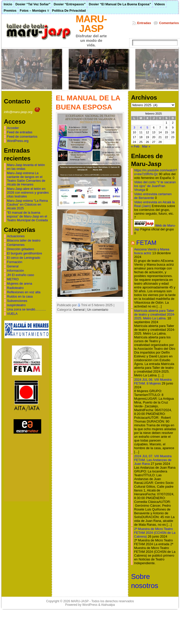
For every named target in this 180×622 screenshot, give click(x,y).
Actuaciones (16, 236)
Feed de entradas (19, 132)
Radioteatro (15, 288)
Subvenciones (17, 301)
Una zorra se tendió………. (26, 309)
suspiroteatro (16, 305)
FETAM (146, 242)
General (13, 266)
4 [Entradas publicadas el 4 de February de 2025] (141, 127)
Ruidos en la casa (20, 296)
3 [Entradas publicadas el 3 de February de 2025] (134, 127)
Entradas (144, 23)
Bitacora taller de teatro (23, 240)
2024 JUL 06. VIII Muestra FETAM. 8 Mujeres (152, 381)
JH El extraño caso (20, 275)
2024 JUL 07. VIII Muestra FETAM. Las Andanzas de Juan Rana (152, 460)
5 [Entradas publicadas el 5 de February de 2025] (147, 127)
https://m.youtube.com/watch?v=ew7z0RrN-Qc (155, 172)
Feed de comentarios (22, 136)
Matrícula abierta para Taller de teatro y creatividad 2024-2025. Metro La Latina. (154, 314)
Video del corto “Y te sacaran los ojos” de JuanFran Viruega (155, 186)
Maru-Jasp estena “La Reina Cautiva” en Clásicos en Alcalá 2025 (27, 204)
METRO (13, 279)
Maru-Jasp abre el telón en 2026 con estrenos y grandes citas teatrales (28, 192)
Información (15, 270)
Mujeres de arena (19, 283)
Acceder (13, 128)
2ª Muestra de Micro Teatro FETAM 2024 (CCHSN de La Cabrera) (154, 532)
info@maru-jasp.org (22, 112)
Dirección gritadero (20, 249)
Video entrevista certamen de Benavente (152, 196)
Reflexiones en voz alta (23, 292)
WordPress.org (18, 141)
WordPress (89, 605)
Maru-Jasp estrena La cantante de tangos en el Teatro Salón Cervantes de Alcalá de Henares (26, 178)
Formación (14, 262)
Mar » (146, 146)
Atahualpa (108, 605)
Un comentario (97, 310)
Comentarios (169, 23)
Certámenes (16, 245)
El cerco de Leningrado (23, 258)
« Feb (135, 146)
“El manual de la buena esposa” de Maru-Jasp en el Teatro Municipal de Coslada (27, 216)
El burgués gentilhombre (24, 253)
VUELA (12, 314)
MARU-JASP (91, 23)
